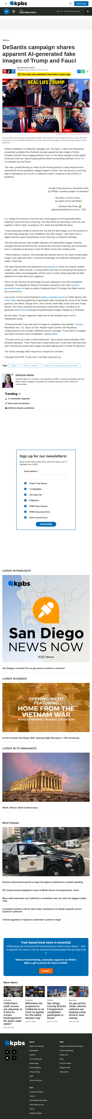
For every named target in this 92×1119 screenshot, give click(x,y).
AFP (42, 225)
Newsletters (34, 1050)
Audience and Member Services (71, 1046)
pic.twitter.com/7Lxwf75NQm (68, 201)
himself (24, 310)
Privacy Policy (35, 1072)
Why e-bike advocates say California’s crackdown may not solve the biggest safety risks (44, 899)
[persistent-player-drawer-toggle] (88, 12)
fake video (11, 300)
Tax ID (32, 1109)
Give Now (81, 3)
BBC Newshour (75, 12)
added (55, 334)
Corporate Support (36, 1092)
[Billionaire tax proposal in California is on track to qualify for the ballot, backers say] (35, 991)
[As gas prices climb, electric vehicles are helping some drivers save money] (78, 991)
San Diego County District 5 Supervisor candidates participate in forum (56, 1011)
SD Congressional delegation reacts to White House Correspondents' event (40, 890)
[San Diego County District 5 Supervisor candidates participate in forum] (57, 991)
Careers (32, 1055)
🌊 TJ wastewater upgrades (17, 398)
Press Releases (35, 1068)
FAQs (62, 1059)
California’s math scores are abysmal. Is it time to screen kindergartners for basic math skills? (13, 1014)
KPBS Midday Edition (27, 13)
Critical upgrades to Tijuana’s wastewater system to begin (31, 920)
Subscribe (46, 524)
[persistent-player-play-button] (6, 12)
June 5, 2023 (80, 209)
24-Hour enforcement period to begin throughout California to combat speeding (42, 882)
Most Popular (11, 822)
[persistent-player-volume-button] (14, 12)
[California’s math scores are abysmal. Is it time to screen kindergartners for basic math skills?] (13, 991)
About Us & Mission (37, 1046)
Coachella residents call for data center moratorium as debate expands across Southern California (42, 910)
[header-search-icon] (70, 3)
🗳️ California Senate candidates (19, 408)
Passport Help (65, 1068)
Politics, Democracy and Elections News (61, 366)
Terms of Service (36, 1080)
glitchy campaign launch (53, 297)
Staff (31, 1076)
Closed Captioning (66, 1050)
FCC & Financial (36, 1059)
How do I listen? (65, 1063)
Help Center (64, 1072)
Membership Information (38, 1100)
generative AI (51, 267)
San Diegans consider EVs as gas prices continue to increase (33, 668)
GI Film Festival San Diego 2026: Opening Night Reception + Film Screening (40, 738)
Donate (46, 970)
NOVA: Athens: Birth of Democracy (20, 808)
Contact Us (64, 1055)
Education (8, 1000)
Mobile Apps (34, 1063)
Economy (29, 1000)
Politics (5, 40)
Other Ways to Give (37, 1105)
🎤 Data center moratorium (17, 403)
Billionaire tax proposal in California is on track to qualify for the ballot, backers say (34, 1011)
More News (11, 982)
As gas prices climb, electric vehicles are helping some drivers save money (77, 1011)
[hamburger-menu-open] (6, 3)
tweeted (79, 324)
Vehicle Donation (36, 1113)
